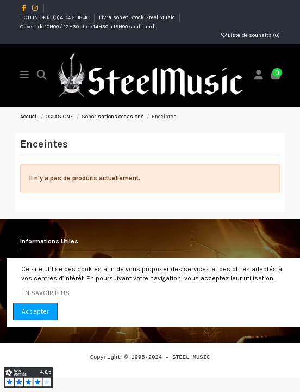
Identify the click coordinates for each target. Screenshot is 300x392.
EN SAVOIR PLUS (45, 293)
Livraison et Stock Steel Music (137, 17)
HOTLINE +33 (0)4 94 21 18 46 (55, 17)
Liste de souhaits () (250, 35)
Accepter (35, 311)
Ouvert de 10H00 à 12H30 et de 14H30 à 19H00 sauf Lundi (88, 26)
